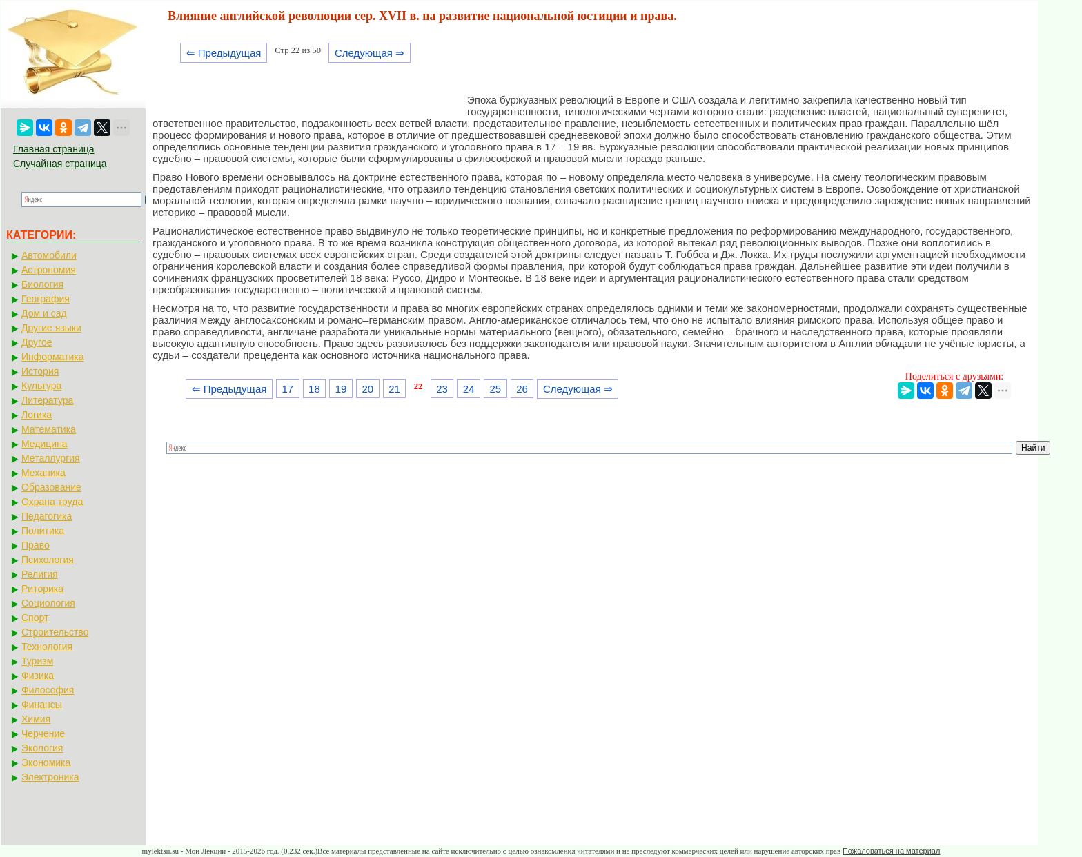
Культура (41, 385)
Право (35, 545)
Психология (47, 559)
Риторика (42, 588)
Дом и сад (44, 313)
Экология (42, 747)
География (45, 298)
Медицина (44, 443)
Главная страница (54, 149)
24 (469, 389)
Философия (47, 690)
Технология (46, 646)
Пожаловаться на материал (891, 851)
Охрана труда (52, 501)
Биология (42, 284)
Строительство (54, 632)
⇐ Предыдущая (224, 53)
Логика (36, 414)
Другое (36, 342)
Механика (43, 472)
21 (394, 389)
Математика (48, 429)
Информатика (52, 356)
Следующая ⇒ (369, 53)
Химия (35, 719)
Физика (37, 675)
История (40, 371)
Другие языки (51, 327)
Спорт (34, 617)
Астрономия (48, 269)
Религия (39, 574)
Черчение (43, 733)
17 (287, 389)
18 (314, 389)
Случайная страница (60, 163)
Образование (51, 487)
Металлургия (50, 458)
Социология (48, 603)
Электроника (50, 776)
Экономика (45, 762)
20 (367, 389)
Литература (47, 400)
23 (442, 389)
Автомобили (49, 255)
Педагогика (46, 516)
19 (341, 389)
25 (496, 389)
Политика (42, 530)
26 (522, 389)
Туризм (37, 661)
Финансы (41, 704)
